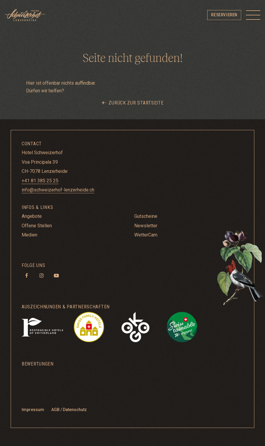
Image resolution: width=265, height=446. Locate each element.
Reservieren (224, 14)
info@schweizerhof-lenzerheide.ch (58, 190)
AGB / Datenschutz (69, 409)
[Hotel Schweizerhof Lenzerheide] (25, 15)
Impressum (33, 409)
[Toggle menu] (253, 15)
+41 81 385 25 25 (40, 180)
